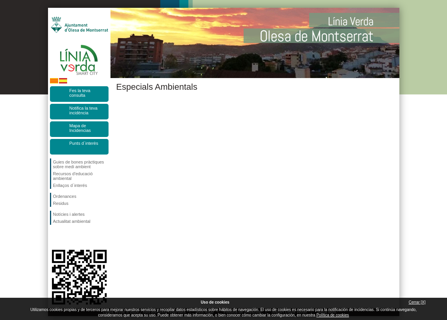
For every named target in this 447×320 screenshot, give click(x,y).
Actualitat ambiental (72, 221)
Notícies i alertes (69, 214)
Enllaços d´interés (70, 185)
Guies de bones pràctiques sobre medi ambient (78, 164)
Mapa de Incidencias (80, 128)
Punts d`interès (83, 143)
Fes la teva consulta (80, 93)
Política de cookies (332, 315)
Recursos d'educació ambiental (73, 176)
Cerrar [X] (417, 302)
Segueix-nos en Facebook (54, 237)
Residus (61, 203)
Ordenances (65, 196)
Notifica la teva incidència (83, 110)
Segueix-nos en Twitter (67, 237)
